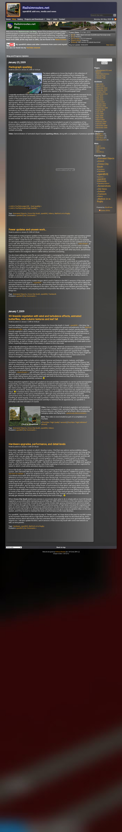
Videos (51, 213)
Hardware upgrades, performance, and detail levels (37, 444)
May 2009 (100, 116)
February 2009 (101, 121)
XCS (72, 37)
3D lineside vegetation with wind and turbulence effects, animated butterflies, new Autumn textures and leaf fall (45, 318)
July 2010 (100, 96)
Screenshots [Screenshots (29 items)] (104, 186)
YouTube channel (33, 48)
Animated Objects (20, 213)
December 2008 (102, 125)
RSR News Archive (103, 74)
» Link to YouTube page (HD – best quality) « (25, 206)
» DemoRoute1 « (22, 372)
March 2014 (100, 86)
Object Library (75, 40)
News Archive (60, 40)
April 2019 (100, 84)
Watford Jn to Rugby (62, 213)
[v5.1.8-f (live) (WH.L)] (73, 552)
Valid (101, 148)
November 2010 (102, 90)
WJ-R (73, 35)
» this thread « (83, 244)
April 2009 (100, 117)
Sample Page (101, 76)
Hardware (16, 526)
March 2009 (100, 119)
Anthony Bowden (60, 552)
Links (55, 19)
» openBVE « (37, 283)
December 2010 (102, 88)
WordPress (100, 152)
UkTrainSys (75, 38)
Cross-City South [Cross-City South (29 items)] (103, 165)
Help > (49, 19)
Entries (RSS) (104, 210)
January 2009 (101, 123)
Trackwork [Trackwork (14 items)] (102, 194)
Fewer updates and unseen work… (27, 229)
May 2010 (100, 98)
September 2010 (102, 94)
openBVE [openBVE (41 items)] (103, 174)
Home (8, 19)
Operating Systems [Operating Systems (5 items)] (103, 183)
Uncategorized (101, 140)
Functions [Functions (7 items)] (101, 169)
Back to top (61, 547)
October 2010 (101, 92)
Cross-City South (33, 213)
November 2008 (102, 127)
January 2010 (101, 104)
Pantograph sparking (20, 67)
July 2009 (100, 112)
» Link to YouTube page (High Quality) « (23, 208)
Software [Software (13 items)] (101, 191)
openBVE (44, 213)
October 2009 (101, 106)
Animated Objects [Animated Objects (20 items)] (106, 158)
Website (74, 42)
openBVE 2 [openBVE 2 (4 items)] (101, 177)
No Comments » (30, 215)
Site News (100, 138)
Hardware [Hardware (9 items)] (101, 171)
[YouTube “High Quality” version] (54, 422)
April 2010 (100, 100)
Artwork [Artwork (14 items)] (101, 161)
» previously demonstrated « (76, 413)
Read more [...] (110, 45)
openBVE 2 (100, 136)
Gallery (20, 19)
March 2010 (100, 102)
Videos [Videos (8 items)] (100, 196)
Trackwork (52, 294)
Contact (62, 19)
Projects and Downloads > (35, 19)
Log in (99, 146)
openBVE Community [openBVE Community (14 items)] (101, 180)
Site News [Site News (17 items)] (102, 189)
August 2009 (101, 110)
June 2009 (100, 114)
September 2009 (102, 108)
